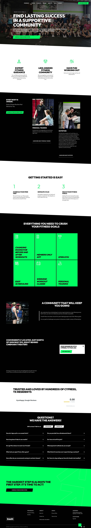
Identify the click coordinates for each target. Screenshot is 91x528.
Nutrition (29, 514)
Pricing (44, 3)
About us (50, 3)
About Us (41, 513)
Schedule (39, 3)
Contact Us (41, 516)
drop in (33, 3)
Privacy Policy (54, 513)
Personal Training (30, 512)
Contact (60, 3)
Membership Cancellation (44, 519)
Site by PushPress (24, 526)
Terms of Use (54, 516)
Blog (55, 3)
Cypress (74, 518)
